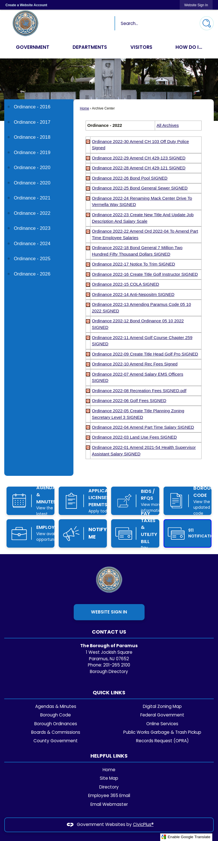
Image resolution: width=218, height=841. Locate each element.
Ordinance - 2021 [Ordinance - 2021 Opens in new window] (32, 198)
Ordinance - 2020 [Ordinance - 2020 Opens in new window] (32, 167)
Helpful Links (109, 755)
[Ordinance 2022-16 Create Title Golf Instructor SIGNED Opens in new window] (145, 274)
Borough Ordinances (55, 724)
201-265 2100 (116, 665)
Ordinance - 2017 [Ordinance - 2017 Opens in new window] (32, 122)
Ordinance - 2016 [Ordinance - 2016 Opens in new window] (32, 107)
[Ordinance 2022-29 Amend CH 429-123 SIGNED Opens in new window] (138, 157)
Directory (109, 787)
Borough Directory (109, 671)
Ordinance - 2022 (32, 213)
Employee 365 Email (109, 795)
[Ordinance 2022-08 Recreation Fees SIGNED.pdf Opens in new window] (139, 390)
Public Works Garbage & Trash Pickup (162, 732)
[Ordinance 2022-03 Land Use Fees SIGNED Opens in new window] (134, 437)
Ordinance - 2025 (32, 258)
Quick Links (109, 692)
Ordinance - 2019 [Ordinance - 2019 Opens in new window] (32, 152)
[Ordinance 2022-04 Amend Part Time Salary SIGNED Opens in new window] (143, 427)
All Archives (167, 125)
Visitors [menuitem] (141, 47)
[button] (207, 23)
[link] (196, 5)
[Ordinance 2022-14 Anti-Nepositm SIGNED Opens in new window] (133, 294)
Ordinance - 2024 (32, 243)
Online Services (162, 724)
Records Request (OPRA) (162, 741)
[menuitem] (38, 106)
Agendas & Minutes (55, 706)
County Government (55, 741)
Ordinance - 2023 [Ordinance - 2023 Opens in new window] (32, 228)
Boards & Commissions (55, 732)
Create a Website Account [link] (26, 5)
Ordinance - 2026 (32, 274)
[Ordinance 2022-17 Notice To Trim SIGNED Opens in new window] (133, 264)
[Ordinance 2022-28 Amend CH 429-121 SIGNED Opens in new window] (138, 167)
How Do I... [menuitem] (188, 47)
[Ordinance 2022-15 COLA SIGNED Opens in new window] (125, 284)
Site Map (109, 778)
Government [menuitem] (32, 47)
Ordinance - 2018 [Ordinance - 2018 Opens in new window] (32, 137)
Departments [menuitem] (90, 47)
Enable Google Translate (186, 837)
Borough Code (55, 715)
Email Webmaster (109, 804)
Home (84, 108)
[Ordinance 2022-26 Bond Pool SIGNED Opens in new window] (130, 178)
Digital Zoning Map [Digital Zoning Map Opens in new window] (162, 706)
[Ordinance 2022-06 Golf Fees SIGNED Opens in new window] (129, 400)
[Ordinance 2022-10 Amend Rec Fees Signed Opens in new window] (134, 363)
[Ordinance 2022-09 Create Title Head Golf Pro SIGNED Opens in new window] (145, 354)
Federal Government (162, 715)
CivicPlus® (143, 824)
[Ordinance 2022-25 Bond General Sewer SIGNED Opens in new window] (140, 188)
